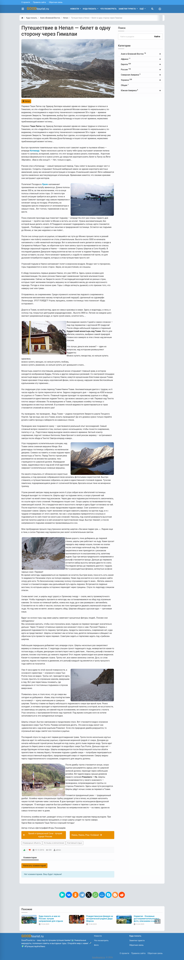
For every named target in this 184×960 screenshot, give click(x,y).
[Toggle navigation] (160, 9)
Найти (157, 36)
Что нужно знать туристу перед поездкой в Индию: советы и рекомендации (51, 918)
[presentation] (26, 921)
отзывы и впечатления (54, 843)
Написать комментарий (34, 865)
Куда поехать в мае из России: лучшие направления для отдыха (98, 918)
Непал (26, 101)
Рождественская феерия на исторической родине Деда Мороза (147, 918)
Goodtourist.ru (98, 957)
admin (58, 850)
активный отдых (75, 843)
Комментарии (30, 857)
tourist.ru (38, 8)
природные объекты (32, 843)
